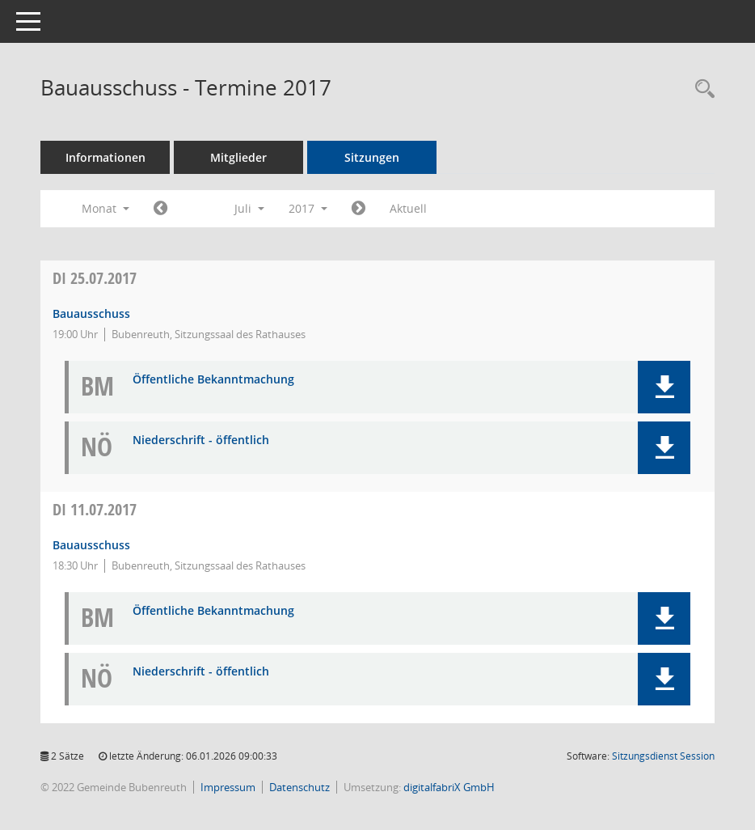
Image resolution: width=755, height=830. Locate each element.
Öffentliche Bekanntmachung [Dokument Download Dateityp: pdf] (213, 380)
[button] (664, 387)
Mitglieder (238, 157)
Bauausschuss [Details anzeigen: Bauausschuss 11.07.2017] (91, 545)
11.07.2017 (95, 509)
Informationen (105, 157)
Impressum (227, 787)
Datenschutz (299, 787)
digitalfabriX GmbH (449, 787)
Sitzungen (371, 157)
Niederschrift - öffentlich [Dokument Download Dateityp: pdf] (201, 440)
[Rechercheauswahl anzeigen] (701, 89)
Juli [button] (249, 208)
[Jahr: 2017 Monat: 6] (160, 208)
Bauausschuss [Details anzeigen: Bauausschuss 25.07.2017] (91, 313)
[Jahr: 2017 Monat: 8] (359, 208)
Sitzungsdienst (663, 756)
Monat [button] (105, 208)
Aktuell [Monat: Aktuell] (408, 208)
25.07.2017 (95, 278)
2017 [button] (308, 208)
